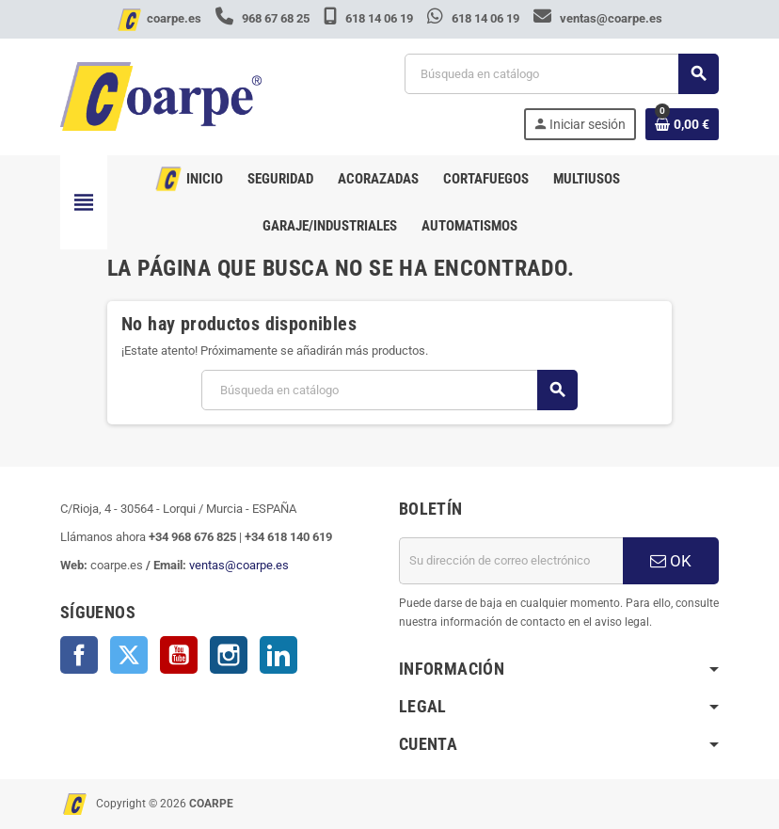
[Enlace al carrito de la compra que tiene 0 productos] (682, 124)
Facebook (79, 655)
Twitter (129, 655)
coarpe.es (174, 18)
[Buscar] (561, 74)
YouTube (179, 655)
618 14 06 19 (370, 18)
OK (671, 560)
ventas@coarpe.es (597, 18)
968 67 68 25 (263, 18)
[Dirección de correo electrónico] (511, 560)
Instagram (228, 655)
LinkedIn (278, 655)
